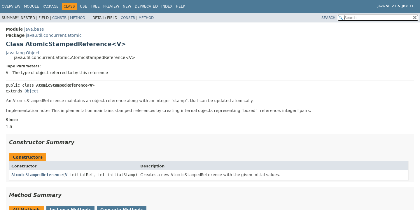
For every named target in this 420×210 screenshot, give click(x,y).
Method (77, 18)
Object (31, 91)
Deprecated (146, 6)
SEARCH (328, 18)
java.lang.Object (22, 52)
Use (83, 6)
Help (180, 6)
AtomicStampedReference (37, 174)
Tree (95, 6)
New (127, 6)
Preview (111, 6)
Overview (11, 6)
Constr (59, 18)
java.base (34, 29)
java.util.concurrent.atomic (54, 35)
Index (166, 6)
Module (31, 6)
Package (51, 6)
